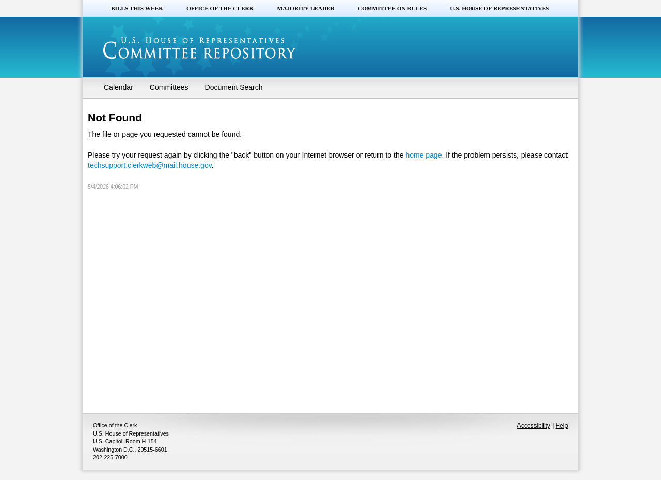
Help (562, 425)
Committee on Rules (392, 8)
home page (423, 155)
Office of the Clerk (220, 8)
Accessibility (533, 425)
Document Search (234, 87)
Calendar (118, 87)
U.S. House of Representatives (499, 8)
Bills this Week (137, 8)
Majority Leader (306, 8)
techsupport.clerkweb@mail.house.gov (150, 165)
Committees (169, 87)
